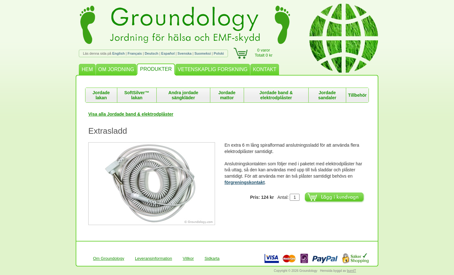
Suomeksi (203, 53)
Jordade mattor (226, 95)
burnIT (351, 270)
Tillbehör (357, 95)
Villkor (188, 258)
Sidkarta (212, 258)
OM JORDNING (116, 69)
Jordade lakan (101, 95)
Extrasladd (107, 131)
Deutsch (151, 53)
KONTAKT (264, 69)
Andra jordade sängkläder (183, 95)
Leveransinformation (153, 258)
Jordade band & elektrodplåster (276, 95)
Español (168, 53)
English (118, 53)
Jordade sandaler (327, 95)
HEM (87, 69)
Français (135, 53)
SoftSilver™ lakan (136, 95)
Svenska (185, 53)
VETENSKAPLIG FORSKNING (212, 69)
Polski (219, 53)
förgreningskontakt (244, 182)
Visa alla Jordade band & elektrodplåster (130, 114)
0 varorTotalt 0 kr (263, 53)
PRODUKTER (156, 69)
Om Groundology (108, 258)
